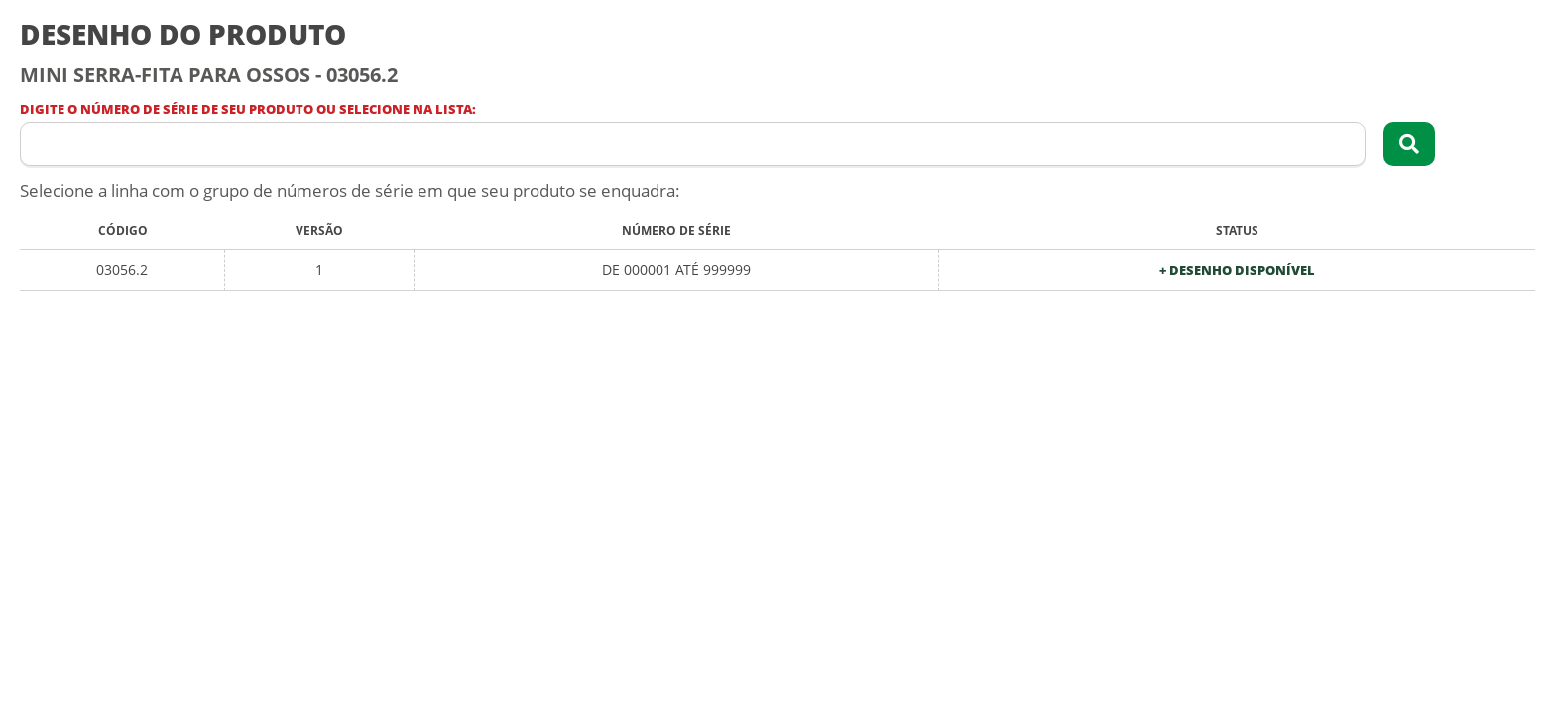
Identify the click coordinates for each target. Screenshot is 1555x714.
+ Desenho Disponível (1237, 270)
